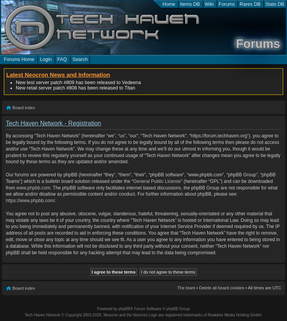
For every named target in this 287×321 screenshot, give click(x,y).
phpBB (124, 309)
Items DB (190, 4)
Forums (227, 4)
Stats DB (274, 4)
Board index (23, 107)
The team (186, 288)
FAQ (62, 59)
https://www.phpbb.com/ (30, 200)
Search (80, 59)
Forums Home (19, 59)
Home (168, 4)
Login (46, 59)
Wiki (209, 4)
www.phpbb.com (33, 188)
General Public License (157, 181)
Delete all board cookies (221, 288)
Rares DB (250, 4)
